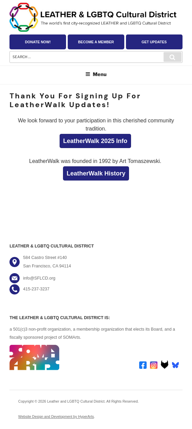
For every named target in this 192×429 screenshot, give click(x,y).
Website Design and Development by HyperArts (56, 416)
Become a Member (96, 42)
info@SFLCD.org (39, 278)
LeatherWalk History (96, 173)
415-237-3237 (36, 289)
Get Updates (154, 42)
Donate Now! (38, 42)
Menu (96, 74)
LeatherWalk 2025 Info (95, 141)
